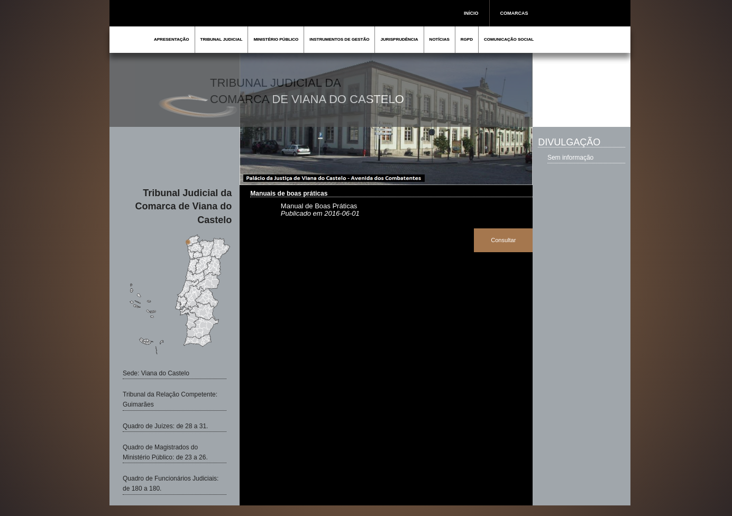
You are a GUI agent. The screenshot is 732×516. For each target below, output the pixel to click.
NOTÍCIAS (439, 39)
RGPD (467, 39)
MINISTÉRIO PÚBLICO (275, 39)
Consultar (503, 240)
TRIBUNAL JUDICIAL (221, 39)
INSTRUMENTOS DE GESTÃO (339, 39)
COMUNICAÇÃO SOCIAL (509, 39)
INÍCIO (471, 13)
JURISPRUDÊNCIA (399, 39)
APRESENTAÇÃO (171, 39)
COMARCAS (514, 13)
